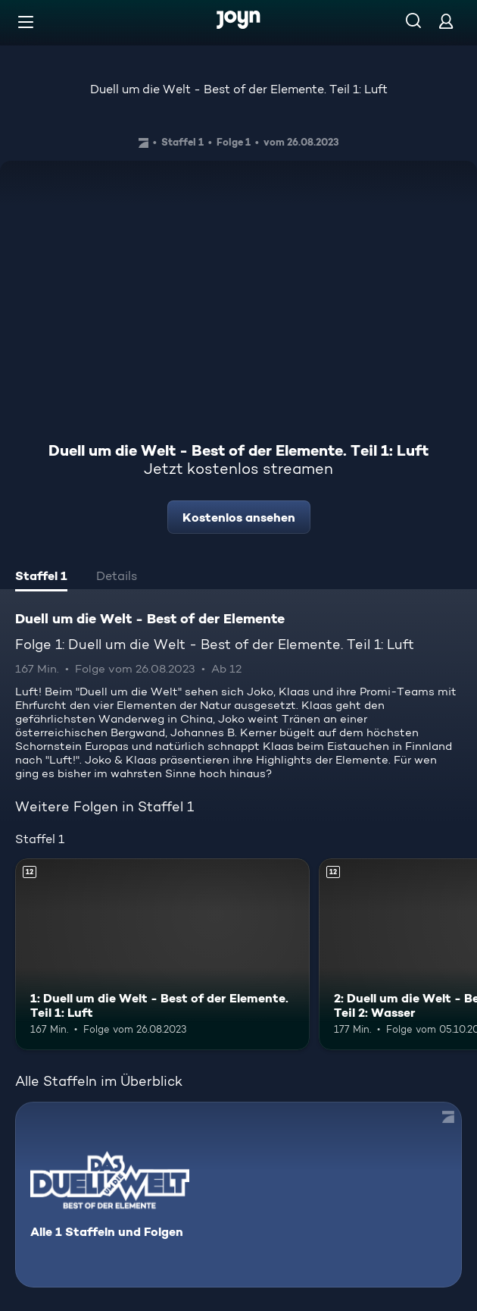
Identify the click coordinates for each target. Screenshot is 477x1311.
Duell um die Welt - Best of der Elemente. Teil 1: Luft (239, 89)
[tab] (41, 577)
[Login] (446, 21)
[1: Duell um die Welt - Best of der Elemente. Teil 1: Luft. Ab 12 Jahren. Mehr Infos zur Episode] (162, 954)
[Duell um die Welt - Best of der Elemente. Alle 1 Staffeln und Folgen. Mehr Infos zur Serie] (238, 1194)
